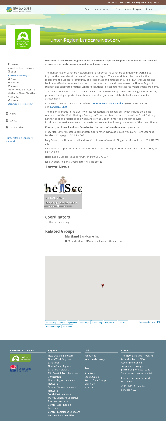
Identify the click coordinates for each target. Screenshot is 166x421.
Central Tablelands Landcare (64, 411)
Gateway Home (139, 2)
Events (88, 9)
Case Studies (124, 2)
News (119, 9)
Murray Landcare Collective (63, 397)
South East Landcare (59, 394)
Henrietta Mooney (59, 222)
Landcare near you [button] (103, 9)
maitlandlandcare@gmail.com (105, 241)
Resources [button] (151, 9)
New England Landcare (60, 355)
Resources (90, 355)
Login (156, 2)
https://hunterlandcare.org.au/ (20, 104)
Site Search (111, 2)
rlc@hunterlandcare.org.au (19, 75)
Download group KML (149, 322)
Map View (90, 383)
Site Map (89, 387)
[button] (102, 286)
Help (150, 2)
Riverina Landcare (58, 401)
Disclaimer (127, 381)
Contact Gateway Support (135, 378)
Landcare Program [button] (133, 9)
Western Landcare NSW (61, 415)
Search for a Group (95, 380)
